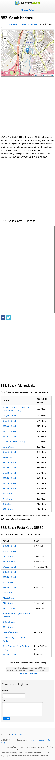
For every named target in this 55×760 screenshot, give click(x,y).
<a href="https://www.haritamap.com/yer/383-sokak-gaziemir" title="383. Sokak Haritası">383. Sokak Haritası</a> (27, 669)
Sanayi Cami (8, 446)
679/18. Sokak (9, 546)
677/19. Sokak (9, 472)
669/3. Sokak (9, 621)
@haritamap (17, 734)
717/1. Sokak (9, 597)
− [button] (5, 39)
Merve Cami (8, 457)
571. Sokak (8, 627)
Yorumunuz (6, 700)
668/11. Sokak (9, 551)
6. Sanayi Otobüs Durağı (14, 441)
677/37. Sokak (9, 431)
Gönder (6, 718)
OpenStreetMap (47, 75)
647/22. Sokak (9, 566)
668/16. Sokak (9, 587)
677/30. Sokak (9, 462)
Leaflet (36, 75)
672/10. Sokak (9, 654)
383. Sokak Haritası (27, 673)
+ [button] (5, 34)
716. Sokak (8, 603)
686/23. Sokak (9, 572)
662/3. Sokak (9, 561)
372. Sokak (8, 504)
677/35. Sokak (9, 452)
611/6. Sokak (9, 608)
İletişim (49, 740)
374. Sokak (8, 493)
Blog (3, 743)
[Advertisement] (27, 105)
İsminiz (5, 691)
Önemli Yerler (27, 9)
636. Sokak (8, 592)
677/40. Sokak (9, 415)
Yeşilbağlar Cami (10, 632)
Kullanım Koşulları (37, 740)
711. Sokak (8, 556)
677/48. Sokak (9, 426)
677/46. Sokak (9, 483)
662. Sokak (8, 582)
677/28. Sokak (9, 478)
